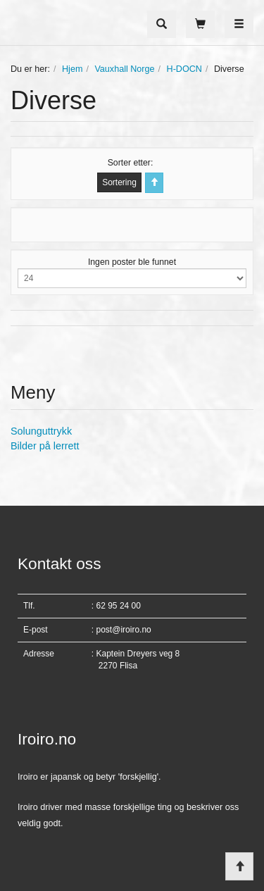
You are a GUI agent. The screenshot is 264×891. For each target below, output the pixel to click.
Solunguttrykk (41, 431)
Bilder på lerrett (45, 445)
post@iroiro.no (123, 630)
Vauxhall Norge (124, 69)
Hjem (72, 69)
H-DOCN (184, 69)
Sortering (119, 182)
